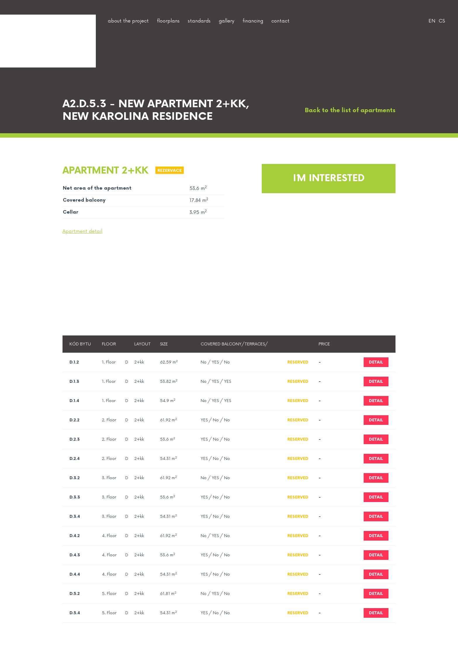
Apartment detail (82, 231)
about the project (128, 21)
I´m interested (329, 178)
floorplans (168, 21)
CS (442, 21)
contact (280, 21)
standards (199, 21)
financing (252, 21)
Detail (376, 362)
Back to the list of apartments (344, 110)
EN (431, 21)
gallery (226, 21)
